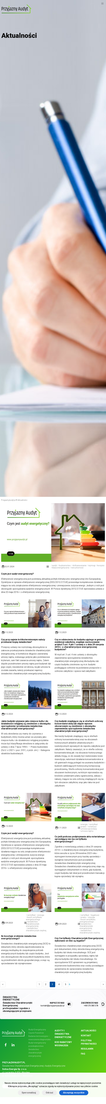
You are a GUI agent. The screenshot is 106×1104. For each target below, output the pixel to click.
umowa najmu (87, 831)
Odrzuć (49, 1092)
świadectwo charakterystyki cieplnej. (36, 929)
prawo (83, 827)
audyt (54, 565)
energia (84, 824)
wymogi (91, 565)
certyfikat (93, 824)
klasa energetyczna (60, 568)
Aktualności (22, 500)
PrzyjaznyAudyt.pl (8, 500)
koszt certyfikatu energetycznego (34, 918)
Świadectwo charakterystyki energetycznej (35, 1052)
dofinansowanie (80, 565)
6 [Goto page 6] (69, 984)
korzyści (100, 565)
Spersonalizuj (29, 1092)
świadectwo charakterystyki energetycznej (32, 924)
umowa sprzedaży (89, 829)
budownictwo (65, 565)
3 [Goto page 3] (52, 984)
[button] (102, 3)
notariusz (92, 827)
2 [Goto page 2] (45, 984)
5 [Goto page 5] (65, 984)
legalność (95, 915)
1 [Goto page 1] (39, 984)
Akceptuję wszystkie (73, 1092)
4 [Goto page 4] (59, 984)
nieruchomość (77, 568)
